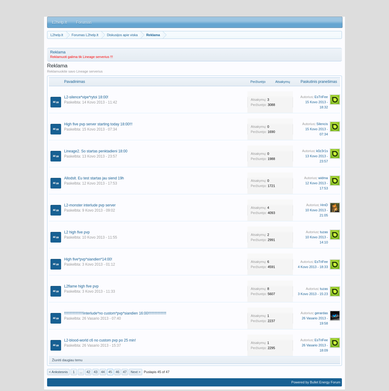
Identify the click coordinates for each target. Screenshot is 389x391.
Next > (135, 372)
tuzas (324, 232)
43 (95, 372)
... (81, 372)
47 (124, 372)
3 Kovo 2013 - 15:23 (313, 294)
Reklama (153, 35)
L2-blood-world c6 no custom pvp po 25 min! (100, 340)
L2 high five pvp (77, 232)
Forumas (83, 22)
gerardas (321, 313)
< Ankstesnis (58, 372)
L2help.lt (59, 22)
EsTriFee (321, 97)
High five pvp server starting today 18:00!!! (98, 124)
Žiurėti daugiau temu (67, 360)
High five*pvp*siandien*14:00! (88, 259)
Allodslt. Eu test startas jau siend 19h (94, 178)
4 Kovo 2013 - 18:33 (313, 267)
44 (103, 372)
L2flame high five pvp (81, 286)
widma (323, 178)
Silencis (322, 124)
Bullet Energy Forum (325, 382)
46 (117, 372)
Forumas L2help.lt (85, 35)
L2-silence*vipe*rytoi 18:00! (86, 97)
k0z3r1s (322, 151)
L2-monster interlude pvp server (89, 205)
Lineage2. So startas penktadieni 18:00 (95, 151)
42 (88, 372)
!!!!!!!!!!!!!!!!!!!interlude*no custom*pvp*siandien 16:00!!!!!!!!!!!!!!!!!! (115, 313)
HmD (324, 205)
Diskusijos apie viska (122, 35)
